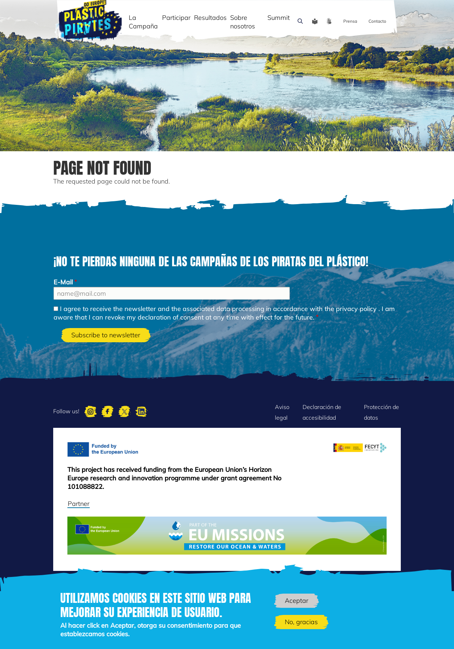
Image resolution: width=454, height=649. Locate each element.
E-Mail (63, 282)
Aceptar (296, 600)
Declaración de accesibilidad (322, 412)
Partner (78, 504)
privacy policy (356, 309)
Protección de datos (381, 412)
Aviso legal (282, 412)
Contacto (377, 21)
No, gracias (301, 622)
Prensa (350, 21)
